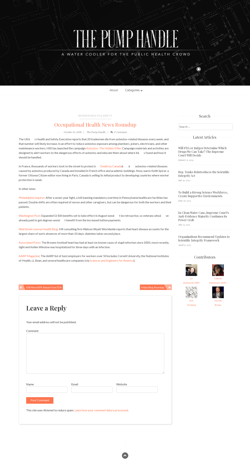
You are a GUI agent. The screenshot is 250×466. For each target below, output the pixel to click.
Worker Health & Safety (95, 115)
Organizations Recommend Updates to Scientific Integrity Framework (204, 238)
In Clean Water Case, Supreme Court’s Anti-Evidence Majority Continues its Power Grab (203, 216)
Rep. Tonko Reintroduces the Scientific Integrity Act (203, 173)
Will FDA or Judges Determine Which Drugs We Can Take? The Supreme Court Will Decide (202, 151)
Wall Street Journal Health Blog (38, 229)
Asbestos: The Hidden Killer (103, 148)
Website (121, 384)
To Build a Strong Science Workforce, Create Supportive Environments (203, 194)
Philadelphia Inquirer (31, 197)
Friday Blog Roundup (152, 287)
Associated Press (29, 242)
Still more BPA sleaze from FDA (44, 287)
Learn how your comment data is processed (101, 410)
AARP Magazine (29, 256)
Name (30, 384)
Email (74, 384)
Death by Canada (111, 166)
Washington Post (29, 215)
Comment (32, 330)
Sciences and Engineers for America (112, 260)
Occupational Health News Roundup (95, 124)
